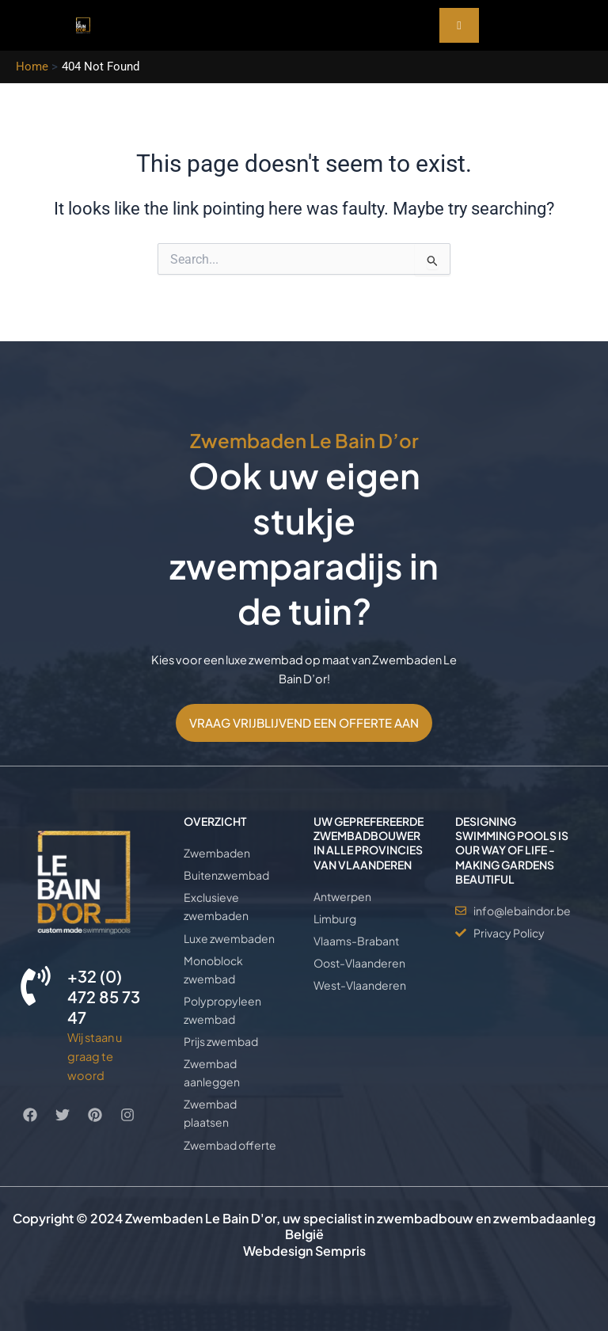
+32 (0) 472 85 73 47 (103, 996)
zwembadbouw (425, 1218)
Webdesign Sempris (304, 1250)
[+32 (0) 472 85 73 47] (35, 986)
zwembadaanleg (544, 1218)
